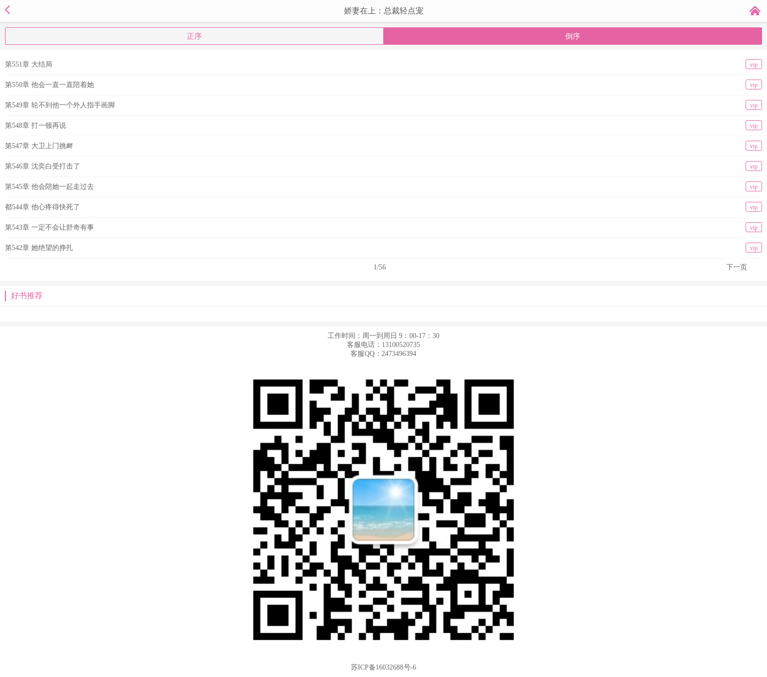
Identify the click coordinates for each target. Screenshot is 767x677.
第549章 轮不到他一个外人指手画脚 (383, 105)
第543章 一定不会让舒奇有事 (383, 227)
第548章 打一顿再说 (383, 125)
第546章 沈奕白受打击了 (383, 166)
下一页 (736, 267)
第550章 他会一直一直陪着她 (383, 84)
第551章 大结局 (383, 64)
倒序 (572, 36)
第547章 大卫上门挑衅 (383, 146)
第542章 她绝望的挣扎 (383, 248)
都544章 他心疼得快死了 (383, 207)
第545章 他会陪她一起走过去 (383, 186)
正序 (194, 36)
